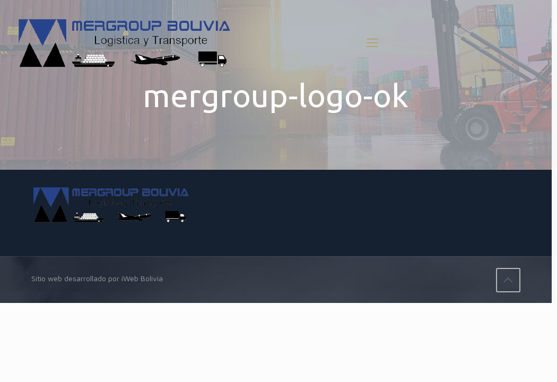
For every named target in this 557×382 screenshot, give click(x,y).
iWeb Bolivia (142, 278)
